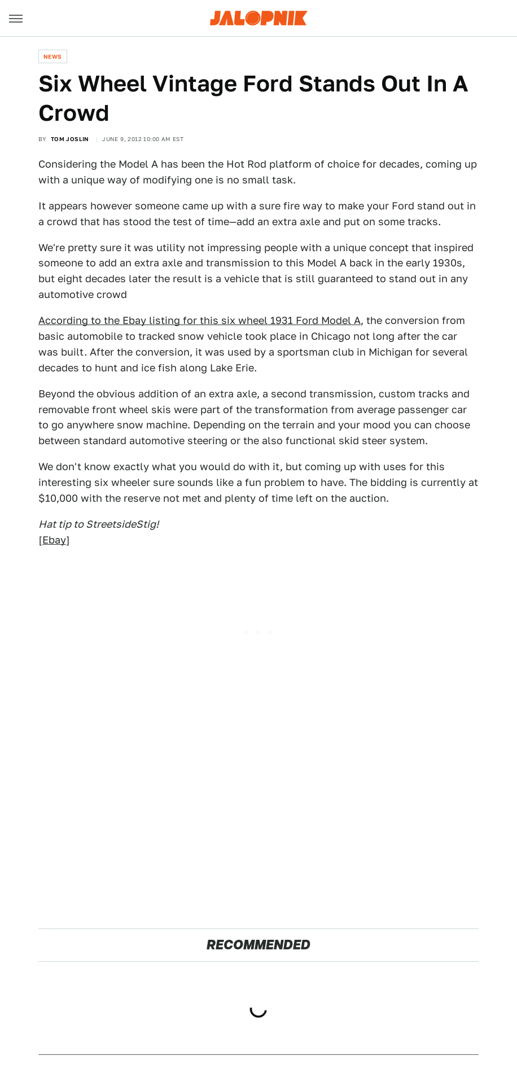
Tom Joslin (70, 138)
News (52, 56)
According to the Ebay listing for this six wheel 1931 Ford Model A (199, 320)
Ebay (54, 540)
